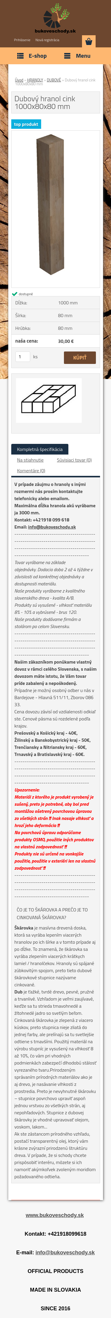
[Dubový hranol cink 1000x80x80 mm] (56, 133)
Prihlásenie (22, 40)
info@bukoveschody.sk (52, 526)
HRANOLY (35, 80)
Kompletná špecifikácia (40, 449)
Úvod (19, 80)
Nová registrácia (47, 40)
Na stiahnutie (30, 459)
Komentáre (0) (31, 470)
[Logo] (55, 18)
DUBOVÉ (54, 80)
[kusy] (22, 356)
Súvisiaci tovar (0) (74, 459)
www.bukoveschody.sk (55, 1215)
